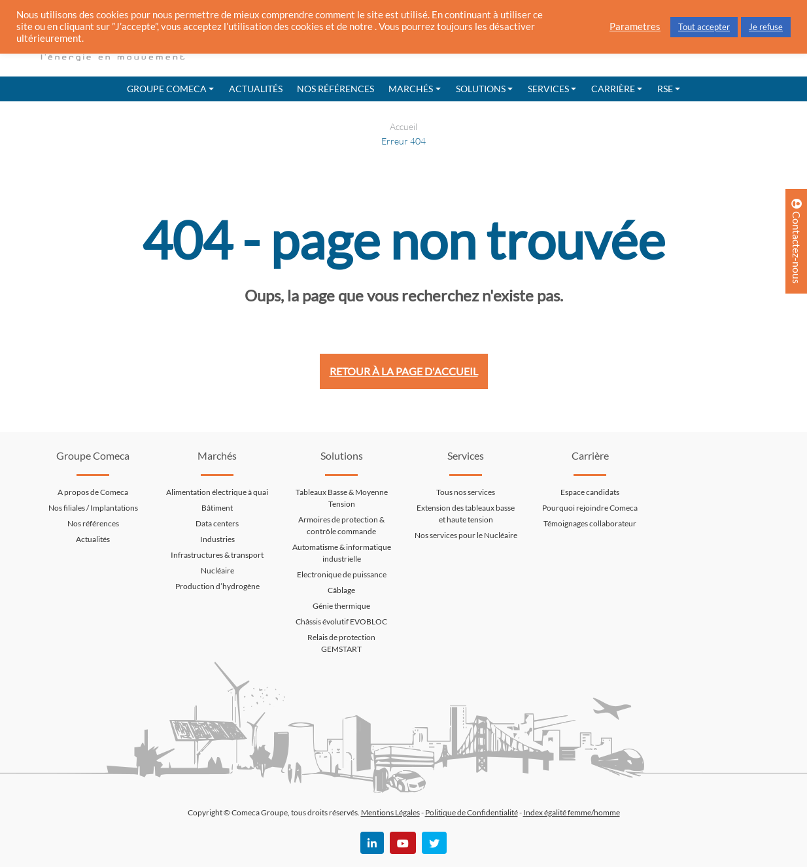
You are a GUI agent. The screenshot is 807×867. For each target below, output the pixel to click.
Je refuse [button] (766, 27)
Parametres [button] (635, 26)
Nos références (335, 88)
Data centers (217, 523)
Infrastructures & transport (217, 555)
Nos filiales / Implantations (93, 508)
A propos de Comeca (93, 492)
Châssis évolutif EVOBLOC (341, 621)
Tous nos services (465, 492)
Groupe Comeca (167, 88)
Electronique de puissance (341, 574)
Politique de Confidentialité (471, 812)
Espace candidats (589, 492)
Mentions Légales (390, 812)
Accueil (403, 126)
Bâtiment (217, 508)
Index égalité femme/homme (571, 812)
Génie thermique (341, 606)
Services (548, 88)
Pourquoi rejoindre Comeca (590, 508)
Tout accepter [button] (704, 27)
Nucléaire (217, 570)
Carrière (613, 88)
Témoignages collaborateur (589, 523)
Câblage (341, 590)
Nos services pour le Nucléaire (466, 535)
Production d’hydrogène (217, 586)
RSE (665, 88)
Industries (217, 539)
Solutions (481, 88)
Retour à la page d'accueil (404, 371)
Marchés (410, 88)
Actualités (256, 88)
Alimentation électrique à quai (217, 492)
